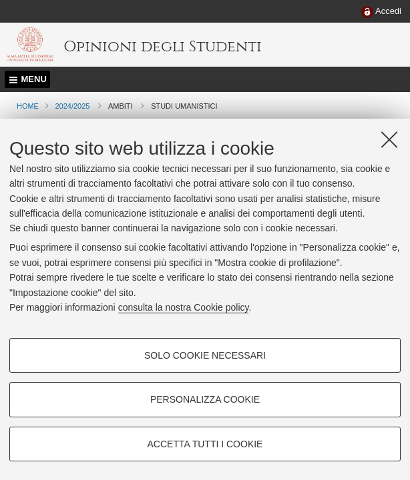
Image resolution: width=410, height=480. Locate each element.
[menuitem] (381, 12)
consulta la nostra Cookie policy (183, 307)
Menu (34, 79)
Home (28, 106)
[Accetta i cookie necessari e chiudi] (389, 139)
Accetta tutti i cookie (205, 444)
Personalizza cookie (205, 399)
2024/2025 (72, 106)
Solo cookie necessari (205, 355)
